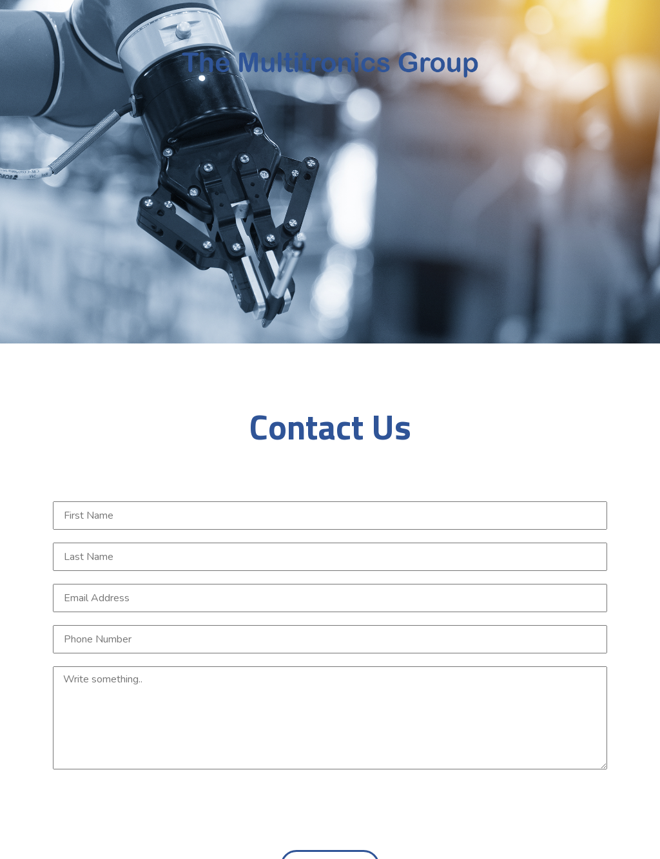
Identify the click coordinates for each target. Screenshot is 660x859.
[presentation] (509, 812)
